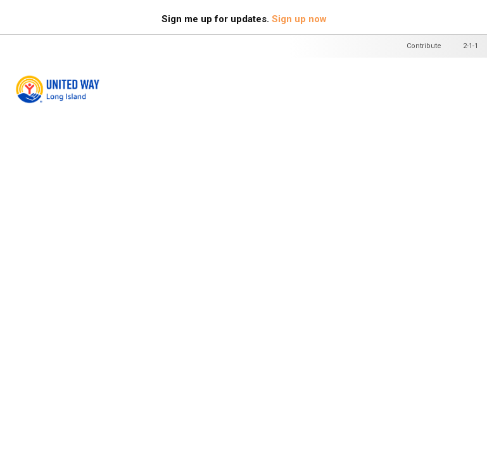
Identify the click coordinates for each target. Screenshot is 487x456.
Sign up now (299, 19)
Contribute (424, 46)
